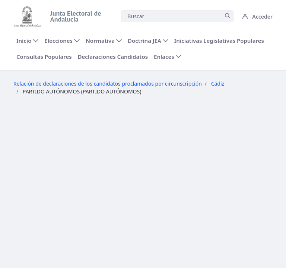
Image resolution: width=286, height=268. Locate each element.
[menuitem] (27, 41)
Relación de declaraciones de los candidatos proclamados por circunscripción (107, 83)
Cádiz (218, 83)
